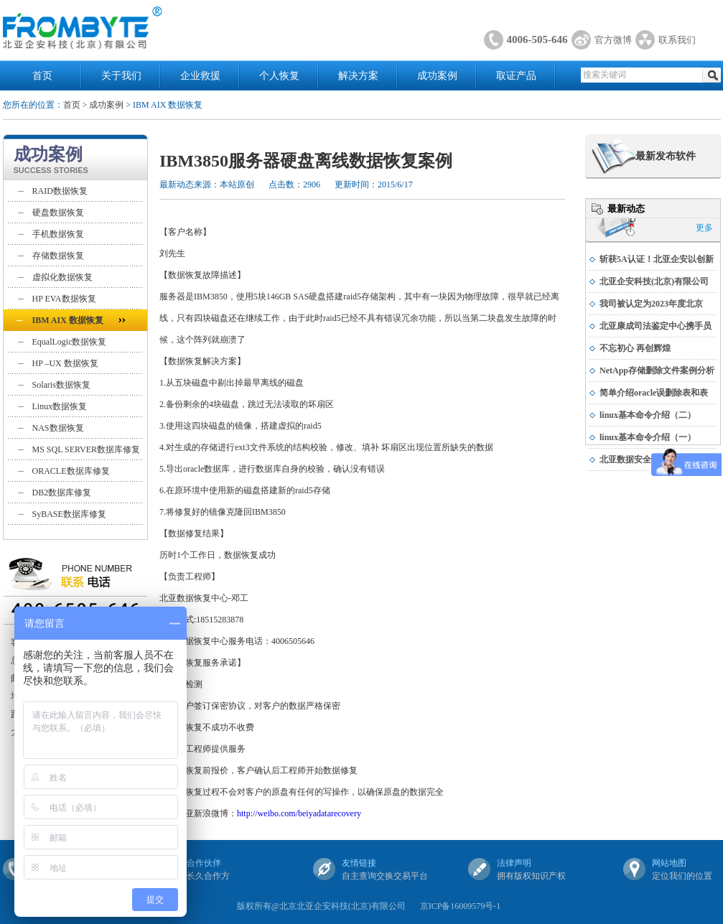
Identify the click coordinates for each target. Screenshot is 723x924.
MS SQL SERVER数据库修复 (86, 449)
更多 (704, 228)
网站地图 (669, 863)
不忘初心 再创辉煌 (635, 348)
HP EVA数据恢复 (64, 299)
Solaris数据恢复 (61, 385)
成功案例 (437, 75)
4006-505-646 (537, 39)
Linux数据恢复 (60, 406)
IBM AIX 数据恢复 (67, 320)
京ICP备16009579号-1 (460, 906)
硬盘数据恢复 (58, 212)
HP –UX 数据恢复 (65, 363)
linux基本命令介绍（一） (648, 437)
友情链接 (359, 863)
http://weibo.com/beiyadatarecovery (299, 813)
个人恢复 (279, 75)
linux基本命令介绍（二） (648, 415)
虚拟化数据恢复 (62, 277)
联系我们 (677, 39)
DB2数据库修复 (62, 492)
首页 (42, 75)
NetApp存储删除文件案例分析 (657, 370)
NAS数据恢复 (58, 428)
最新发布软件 (665, 156)
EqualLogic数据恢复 (69, 342)
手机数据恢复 (58, 234)
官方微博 (613, 39)
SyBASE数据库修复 (69, 514)
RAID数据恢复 (60, 191)
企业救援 (200, 75)
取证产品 (516, 75)
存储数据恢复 (58, 256)
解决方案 (358, 75)
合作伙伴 (204, 863)
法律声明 (514, 863)
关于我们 (121, 75)
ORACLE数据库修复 (71, 471)
